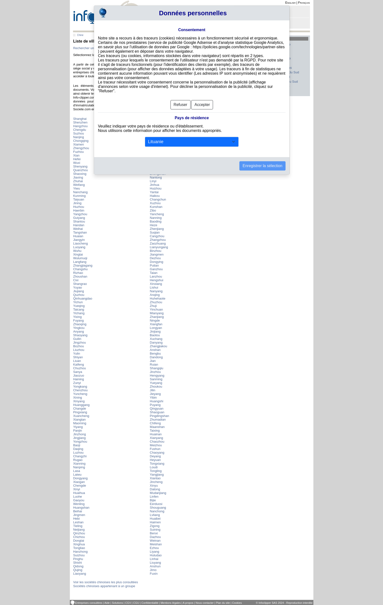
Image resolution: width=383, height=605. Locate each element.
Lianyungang (159, 247)
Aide (107, 602)
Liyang (154, 551)
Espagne (282, 58)
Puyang (155, 405)
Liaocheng (80, 243)
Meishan (156, 544)
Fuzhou (78, 152)
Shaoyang (80, 335)
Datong (155, 489)
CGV (128, 602)
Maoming (79, 423)
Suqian (155, 232)
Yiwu (76, 188)
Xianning (79, 463)
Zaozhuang (158, 243)
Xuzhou (155, 203)
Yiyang (78, 427)
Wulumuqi (80, 258)
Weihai (78, 229)
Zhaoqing (79, 324)
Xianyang (156, 438)
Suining (155, 529)
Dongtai (78, 540)
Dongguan (157, 126)
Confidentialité (150, 602)
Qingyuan (156, 408)
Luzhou (78, 452)
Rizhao (78, 273)
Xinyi (76, 489)
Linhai (154, 559)
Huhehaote (157, 298)
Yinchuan (156, 309)
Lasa (76, 471)
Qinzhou (79, 533)
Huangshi (156, 401)
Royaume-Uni (253, 63)
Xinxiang (156, 284)
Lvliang (155, 515)
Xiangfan (156, 324)
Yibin (153, 397)
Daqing (78, 449)
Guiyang (79, 218)
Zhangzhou (158, 240)
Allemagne (251, 44)
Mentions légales (170, 602)
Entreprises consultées (88, 602)
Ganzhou (156, 269)
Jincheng (156, 482)
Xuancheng (81, 416)
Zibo (153, 210)
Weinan (155, 540)
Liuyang (155, 562)
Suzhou (78, 133)
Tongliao (79, 548)
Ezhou (154, 548)
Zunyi (77, 383)
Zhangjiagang (82, 265)
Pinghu (78, 559)
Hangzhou (80, 126)
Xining (77, 397)
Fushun (155, 449)
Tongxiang (157, 463)
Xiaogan (79, 482)
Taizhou (155, 166)
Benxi (154, 533)
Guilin (77, 339)
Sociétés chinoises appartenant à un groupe (104, 586)
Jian (153, 361)
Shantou (79, 221)
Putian (154, 265)
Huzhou (78, 207)
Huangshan (81, 507)
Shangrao (80, 284)
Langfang (79, 262)
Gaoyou (78, 500)
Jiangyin (79, 240)
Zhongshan (158, 174)
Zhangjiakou (158, 346)
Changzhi (79, 456)
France (248, 54)
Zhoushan (80, 276)
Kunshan (156, 207)
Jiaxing (78, 177)
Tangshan (80, 232)
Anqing (155, 295)
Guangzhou (158, 122)
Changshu (80, 269)
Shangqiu (156, 368)
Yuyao (77, 287)
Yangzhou (80, 214)
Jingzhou (79, 342)
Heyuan (155, 460)
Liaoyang (79, 573)
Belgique (281, 44)
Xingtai (78, 254)
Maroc (280, 63)
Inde (246, 77)
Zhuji (153, 306)
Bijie (153, 500)
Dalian (154, 155)
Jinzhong (79, 434)
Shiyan (78, 357)
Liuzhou (78, 350)
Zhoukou (156, 386)
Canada (249, 67)
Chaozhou (157, 441)
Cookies (237, 602)
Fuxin (154, 573)
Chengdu (79, 130)
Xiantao (155, 478)
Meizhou (156, 445)
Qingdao (156, 137)
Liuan (77, 361)
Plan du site (223, 602)
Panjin (77, 430)
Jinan (153, 144)
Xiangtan (79, 419)
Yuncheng (80, 394)
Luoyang (79, 247)
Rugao (77, 460)
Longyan (156, 328)
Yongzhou (80, 441)
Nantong (156, 177)
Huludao (155, 555)
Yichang (79, 313)
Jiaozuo (78, 375)
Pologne (249, 81)
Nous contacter (205, 602)
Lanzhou (156, 276)
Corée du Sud (285, 81)
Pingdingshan (159, 416)
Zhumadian (158, 419)
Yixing (77, 317)
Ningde (155, 320)
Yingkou (79, 328)
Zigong (155, 526)
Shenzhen (80, 122)
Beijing (154, 119)
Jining (77, 203)
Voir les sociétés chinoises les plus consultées (105, 582)
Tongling (155, 471)
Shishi (77, 562)
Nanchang (80, 192)
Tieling (77, 526)
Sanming (156, 379)
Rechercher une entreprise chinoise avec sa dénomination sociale (119, 48)
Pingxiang (80, 412)
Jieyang (155, 394)
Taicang (78, 309)
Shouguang (158, 507)
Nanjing (78, 137)
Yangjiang (157, 474)
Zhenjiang (157, 229)
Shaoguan (157, 412)
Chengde (79, 485)
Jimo (153, 570)
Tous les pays (251, 91)
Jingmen (79, 515)
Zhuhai (78, 181)
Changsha (157, 152)
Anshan (155, 350)
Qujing (77, 570)
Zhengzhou (81, 148)
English (290, 2)
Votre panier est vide (250, 24)
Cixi (75, 280)
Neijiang (79, 529)
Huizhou (155, 188)
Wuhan (155, 141)
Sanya (77, 372)
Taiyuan (78, 199)
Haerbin (78, 210)
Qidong (78, 566)
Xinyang (79, 401)
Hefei (76, 159)
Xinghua (79, 544)
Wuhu (77, 251)
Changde (79, 408)
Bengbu (155, 353)
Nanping (79, 467)
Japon (248, 72)
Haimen (155, 522)
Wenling (79, 504)
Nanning (155, 218)
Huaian (78, 236)
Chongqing (80, 141)
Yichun (78, 302)
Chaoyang (157, 452)
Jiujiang (78, 291)
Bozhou (78, 346)
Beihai (77, 511)
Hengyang (157, 375)
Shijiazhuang (159, 170)
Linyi (153, 181)
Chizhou (79, 537)
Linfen (154, 496)
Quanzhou (80, 170)
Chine (80, 35)
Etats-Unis (251, 49)
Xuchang (156, 339)
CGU (136, 602)
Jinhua (154, 185)
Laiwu (77, 474)
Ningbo (155, 133)
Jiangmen (156, 254)
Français (304, 2)
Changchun (158, 199)
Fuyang (78, 320)
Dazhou (155, 537)
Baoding (155, 221)
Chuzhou (79, 368)
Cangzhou (157, 236)
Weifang (79, 185)
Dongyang (80, 478)
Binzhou (155, 251)
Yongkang (80, 386)
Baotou (155, 335)
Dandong (156, 357)
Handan (78, 225)
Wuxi (76, 163)
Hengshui (156, 280)
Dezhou (155, 258)
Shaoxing (79, 174)
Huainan (155, 434)
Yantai (154, 192)
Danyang (156, 342)
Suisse (248, 58)
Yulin (76, 353)
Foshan (155, 148)
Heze (153, 225)
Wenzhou (156, 163)
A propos (188, 602)
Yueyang (156, 383)
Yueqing (79, 306)
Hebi (76, 518)
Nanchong (157, 511)
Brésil (247, 86)
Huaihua (79, 493)
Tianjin (154, 130)
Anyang (78, 331)
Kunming (79, 196)
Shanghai (79, 119)
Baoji (76, 445)
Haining (78, 379)
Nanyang (156, 291)
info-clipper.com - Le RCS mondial (107, 15)
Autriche (281, 86)
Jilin (152, 390)
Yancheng (157, 214)
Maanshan (157, 427)
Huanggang (81, 405)
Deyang (155, 456)
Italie (279, 49)
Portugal (281, 77)
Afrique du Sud (286, 72)
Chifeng (155, 423)
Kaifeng (78, 364)
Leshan (78, 522)
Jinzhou (155, 372)
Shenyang (80, 166)
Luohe (77, 496)
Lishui (154, 287)
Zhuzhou (156, 302)
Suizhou (79, 555)
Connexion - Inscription (252, 13)
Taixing (155, 430)
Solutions (117, 602)
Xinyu (154, 485)
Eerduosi (156, 504)
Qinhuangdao (82, 298)
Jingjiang (79, 438)
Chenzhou (80, 390)
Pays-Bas (282, 67)
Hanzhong (80, 551)
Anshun (155, 566)
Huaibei (155, 518)
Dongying (156, 262)
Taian (153, 273)
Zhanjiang (157, 317)
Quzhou (78, 295)
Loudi (154, 467)
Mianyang (156, 313)
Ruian (154, 364)
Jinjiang (155, 331)
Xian (76, 155)
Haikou (155, 196)
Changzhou (158, 159)
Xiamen (78, 144)
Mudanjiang (158, 493)
